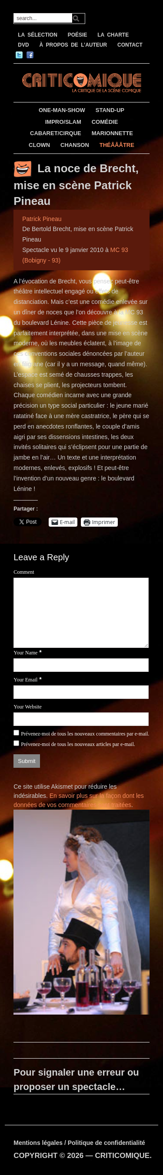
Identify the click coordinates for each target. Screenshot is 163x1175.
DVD (23, 45)
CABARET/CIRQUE (55, 133)
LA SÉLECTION (37, 35)
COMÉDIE (105, 122)
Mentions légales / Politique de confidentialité (79, 1142)
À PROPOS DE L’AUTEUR (73, 45)
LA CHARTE (113, 35)
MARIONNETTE (112, 133)
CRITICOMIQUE (122, 1155)
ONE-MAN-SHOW (62, 110)
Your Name (25, 653)
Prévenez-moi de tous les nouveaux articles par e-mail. (78, 744)
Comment (23, 572)
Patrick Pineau (41, 218)
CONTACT (130, 45)
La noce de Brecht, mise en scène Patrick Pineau (76, 185)
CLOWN (39, 145)
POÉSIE (77, 35)
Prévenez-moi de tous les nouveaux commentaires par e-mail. (85, 734)
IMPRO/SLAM (63, 122)
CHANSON (74, 145)
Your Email (25, 680)
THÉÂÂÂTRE (117, 145)
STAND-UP (110, 110)
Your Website (27, 707)
